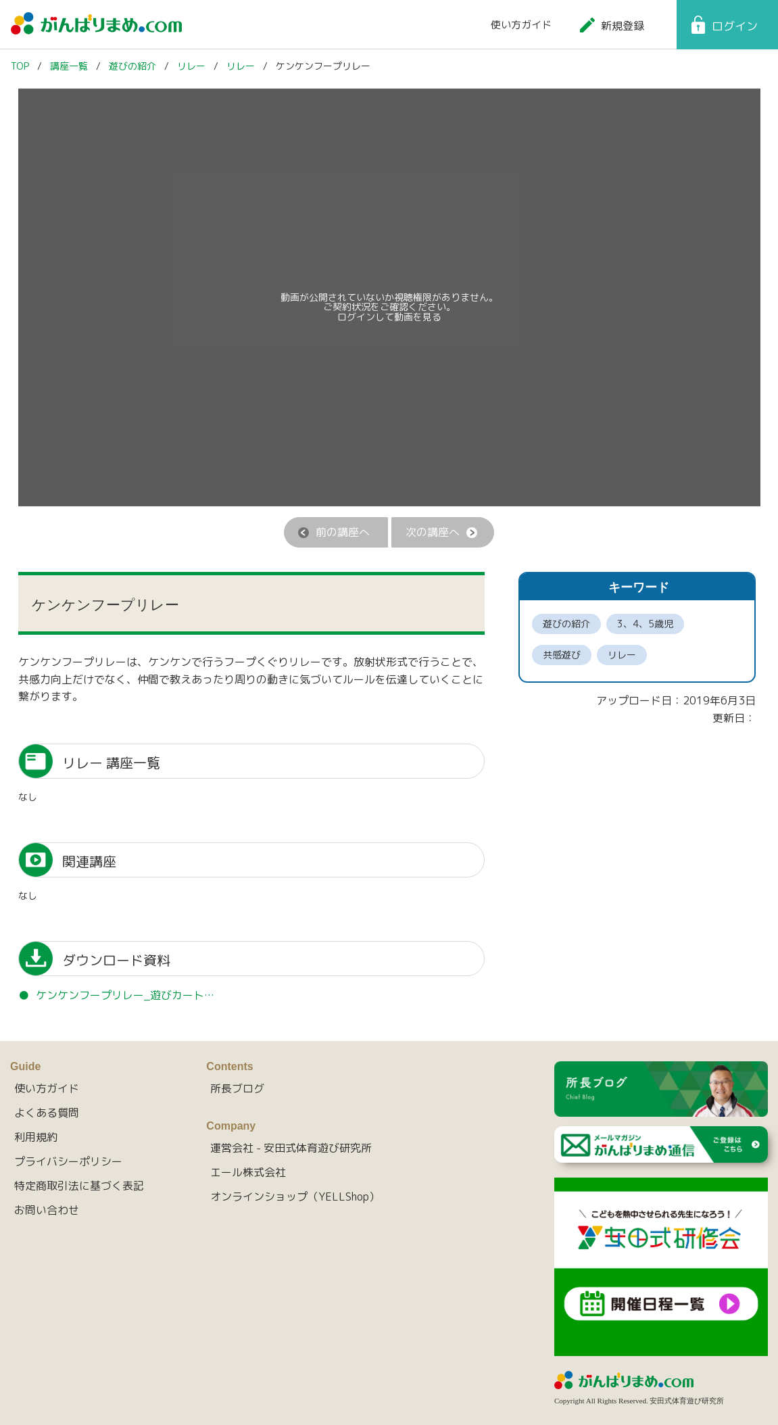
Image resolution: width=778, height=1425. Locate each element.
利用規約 (35, 1137)
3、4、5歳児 (645, 623)
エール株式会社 (248, 1172)
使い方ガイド (521, 25)
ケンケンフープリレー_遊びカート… (125, 995)
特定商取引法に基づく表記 (79, 1185)
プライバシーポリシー (68, 1161)
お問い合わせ (46, 1210)
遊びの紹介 (566, 623)
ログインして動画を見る (389, 317)
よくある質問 (46, 1112)
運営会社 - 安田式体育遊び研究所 (291, 1147)
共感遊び (562, 654)
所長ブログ (237, 1088)
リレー (622, 654)
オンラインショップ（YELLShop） (295, 1196)
